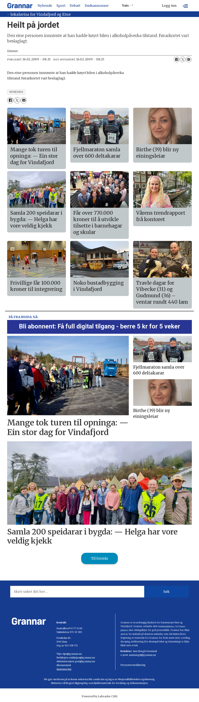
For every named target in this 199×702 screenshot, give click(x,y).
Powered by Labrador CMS (99, 696)
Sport (61, 6)
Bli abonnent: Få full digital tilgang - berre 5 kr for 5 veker (99, 326)
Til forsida (99, 558)
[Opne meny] (185, 6)
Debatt (75, 6)
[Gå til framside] (20, 5)
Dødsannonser (97, 6)
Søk (166, 592)
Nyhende (45, 6)
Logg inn (169, 6)
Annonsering (64, 669)
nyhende (16, 92)
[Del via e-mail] (188, 59)
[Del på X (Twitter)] (182, 59)
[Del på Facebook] (176, 59)
